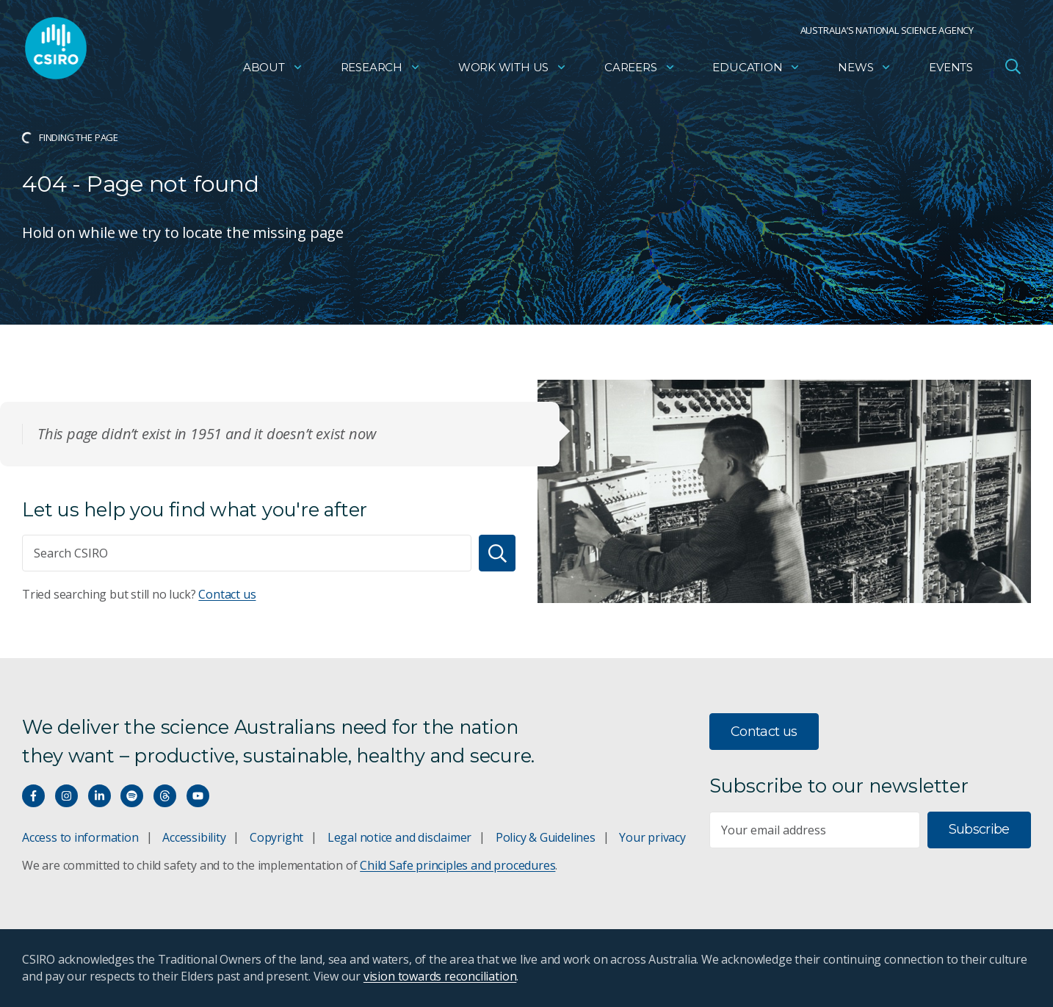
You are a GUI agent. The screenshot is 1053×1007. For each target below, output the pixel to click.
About (273, 70)
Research (381, 70)
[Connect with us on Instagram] (66, 795)
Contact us (227, 594)
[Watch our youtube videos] (198, 795)
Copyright (276, 837)
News (864, 70)
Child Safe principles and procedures (457, 865)
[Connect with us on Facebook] (33, 795)
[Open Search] (1012, 69)
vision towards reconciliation (440, 976)
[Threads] (164, 795)
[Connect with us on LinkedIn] (99, 795)
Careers (640, 70)
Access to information (80, 837)
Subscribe (979, 829)
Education (756, 70)
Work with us (512, 70)
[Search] (497, 553)
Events (951, 70)
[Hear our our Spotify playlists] (131, 795)
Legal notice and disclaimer (399, 837)
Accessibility (193, 837)
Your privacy (652, 837)
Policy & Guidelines (546, 837)
